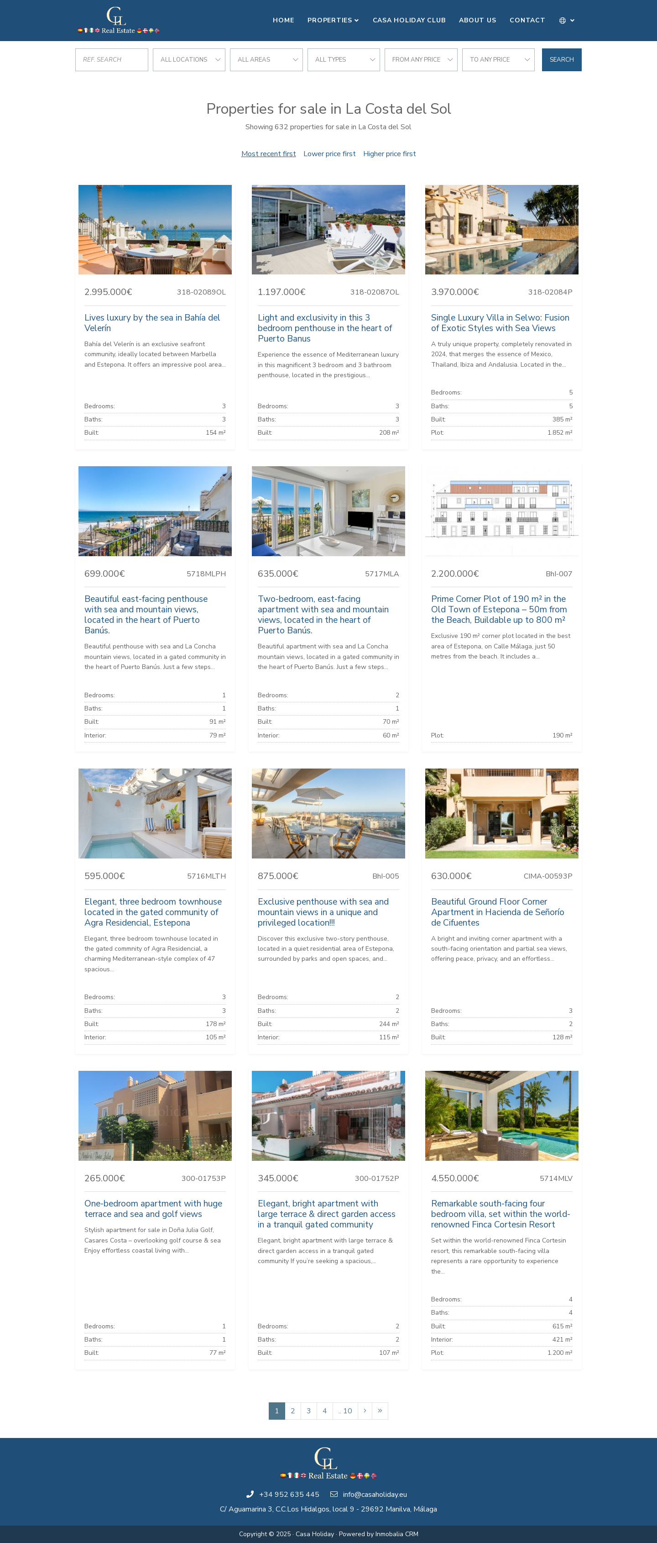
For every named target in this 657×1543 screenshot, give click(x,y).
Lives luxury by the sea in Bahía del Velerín (152, 323)
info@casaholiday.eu (375, 1495)
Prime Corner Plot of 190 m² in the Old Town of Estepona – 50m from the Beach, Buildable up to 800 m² (499, 609)
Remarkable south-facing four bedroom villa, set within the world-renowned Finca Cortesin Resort (500, 1214)
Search (562, 60)
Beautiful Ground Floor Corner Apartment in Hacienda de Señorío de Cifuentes (497, 912)
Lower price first (329, 154)
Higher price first (389, 154)
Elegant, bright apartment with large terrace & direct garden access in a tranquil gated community (327, 1214)
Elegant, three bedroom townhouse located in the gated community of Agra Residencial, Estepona (153, 912)
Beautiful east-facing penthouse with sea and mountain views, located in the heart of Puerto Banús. (146, 615)
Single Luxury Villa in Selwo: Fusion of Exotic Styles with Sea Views (500, 323)
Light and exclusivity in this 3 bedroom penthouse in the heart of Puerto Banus (325, 328)
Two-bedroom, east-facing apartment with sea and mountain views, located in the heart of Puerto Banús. (323, 615)
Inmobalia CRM (396, 1534)
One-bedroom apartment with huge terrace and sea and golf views (153, 1209)
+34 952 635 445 (289, 1495)
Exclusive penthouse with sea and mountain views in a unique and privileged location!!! (323, 912)
